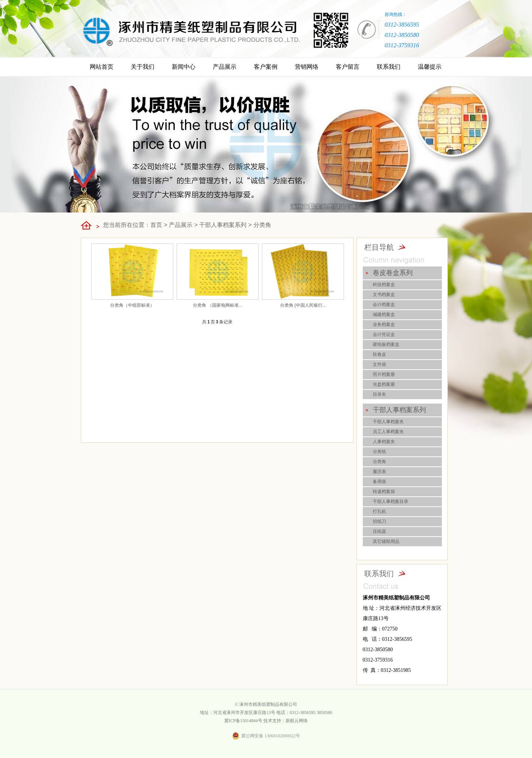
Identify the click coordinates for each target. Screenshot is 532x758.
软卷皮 (379, 354)
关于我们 (142, 67)
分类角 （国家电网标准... (217, 305)
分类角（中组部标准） (132, 305)
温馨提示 (429, 67)
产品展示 (224, 67)
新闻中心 (183, 67)
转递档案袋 (384, 491)
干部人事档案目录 (390, 501)
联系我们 (388, 67)
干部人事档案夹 (388, 421)
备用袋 (379, 481)
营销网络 (306, 67)
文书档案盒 (384, 294)
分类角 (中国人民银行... (303, 305)
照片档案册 (384, 374)
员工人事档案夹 (388, 431)
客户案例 (265, 67)
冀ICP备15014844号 (243, 720)
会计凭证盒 (384, 334)
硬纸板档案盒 (386, 344)
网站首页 (101, 67)
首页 (156, 225)
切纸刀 (379, 521)
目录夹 (379, 394)
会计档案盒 (384, 304)
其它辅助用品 (386, 541)
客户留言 (347, 67)
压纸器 (379, 531)
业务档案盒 (384, 324)
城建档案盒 (384, 314)
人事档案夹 (384, 441)
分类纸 (379, 451)
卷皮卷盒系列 (393, 272)
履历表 (379, 471)
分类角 (262, 225)
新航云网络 (297, 720)
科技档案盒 (384, 284)
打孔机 (379, 511)
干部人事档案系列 (222, 225)
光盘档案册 (384, 384)
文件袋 (379, 364)
